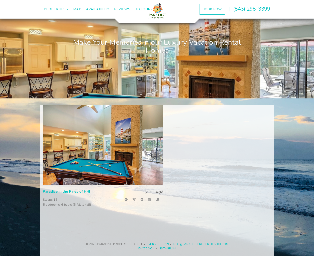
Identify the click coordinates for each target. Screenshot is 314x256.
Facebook (146, 248)
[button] (157, 88)
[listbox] (157, 58)
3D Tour (142, 9)
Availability (97, 9)
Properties (55, 9)
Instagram (167, 248)
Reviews (122, 9)
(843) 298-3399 (251, 8)
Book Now (212, 9)
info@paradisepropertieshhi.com (200, 244)
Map (77, 9)
